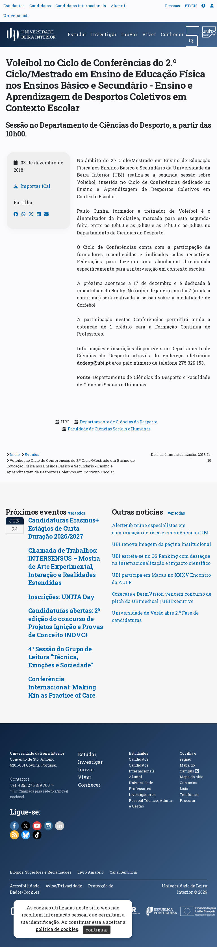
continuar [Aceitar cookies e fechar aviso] (97, 930)
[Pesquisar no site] (192, 30)
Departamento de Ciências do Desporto (118, 421)
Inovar (129, 34)
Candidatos (40, 5)
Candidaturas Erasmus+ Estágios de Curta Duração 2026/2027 (63, 528)
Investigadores (142, 794)
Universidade (16, 15)
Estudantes (14, 5)
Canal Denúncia (123, 872)
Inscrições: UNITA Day (61, 597)
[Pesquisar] (192, 41)
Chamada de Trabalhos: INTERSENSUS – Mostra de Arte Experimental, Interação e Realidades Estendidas (64, 566)
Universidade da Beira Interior (37, 753)
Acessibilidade (25, 886)
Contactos (20, 779)
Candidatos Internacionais (80, 5)
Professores (140, 788)
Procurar (188, 800)
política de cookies (57, 929)
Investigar (104, 34)
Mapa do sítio (191, 776)
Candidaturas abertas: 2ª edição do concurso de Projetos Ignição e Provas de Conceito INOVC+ (65, 622)
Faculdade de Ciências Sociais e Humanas (109, 429)
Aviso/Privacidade (63, 886)
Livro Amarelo (91, 872)
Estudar (77, 34)
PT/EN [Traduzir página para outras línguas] (191, 5)
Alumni (118, 5)
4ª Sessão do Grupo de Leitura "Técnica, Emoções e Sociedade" (60, 657)
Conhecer (172, 34)
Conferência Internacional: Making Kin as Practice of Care (62, 687)
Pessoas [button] (172, 5)
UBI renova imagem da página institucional (161, 544)
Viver (149, 34)
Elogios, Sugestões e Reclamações (40, 872)
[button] (203, 5)
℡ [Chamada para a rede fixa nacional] (52, 785)
